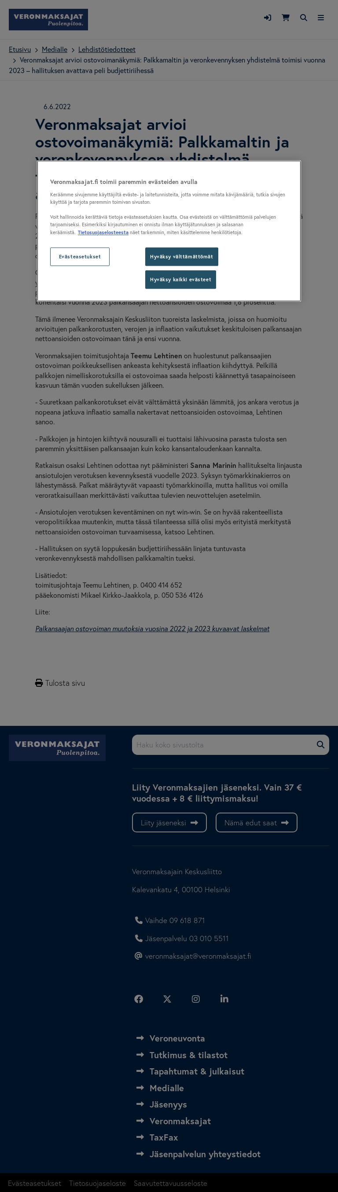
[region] (169, 231)
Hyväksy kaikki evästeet (180, 279)
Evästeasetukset (80, 256)
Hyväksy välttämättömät (181, 256)
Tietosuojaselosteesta (103, 232)
